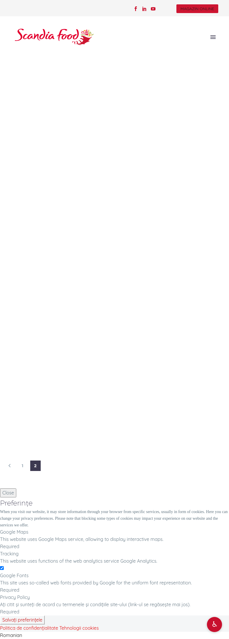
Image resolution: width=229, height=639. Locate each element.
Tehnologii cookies (79, 628)
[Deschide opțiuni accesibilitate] (214, 624)
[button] (114, 635)
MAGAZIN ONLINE (197, 8)
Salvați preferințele (22, 620)
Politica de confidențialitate (29, 628)
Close (8, 493)
